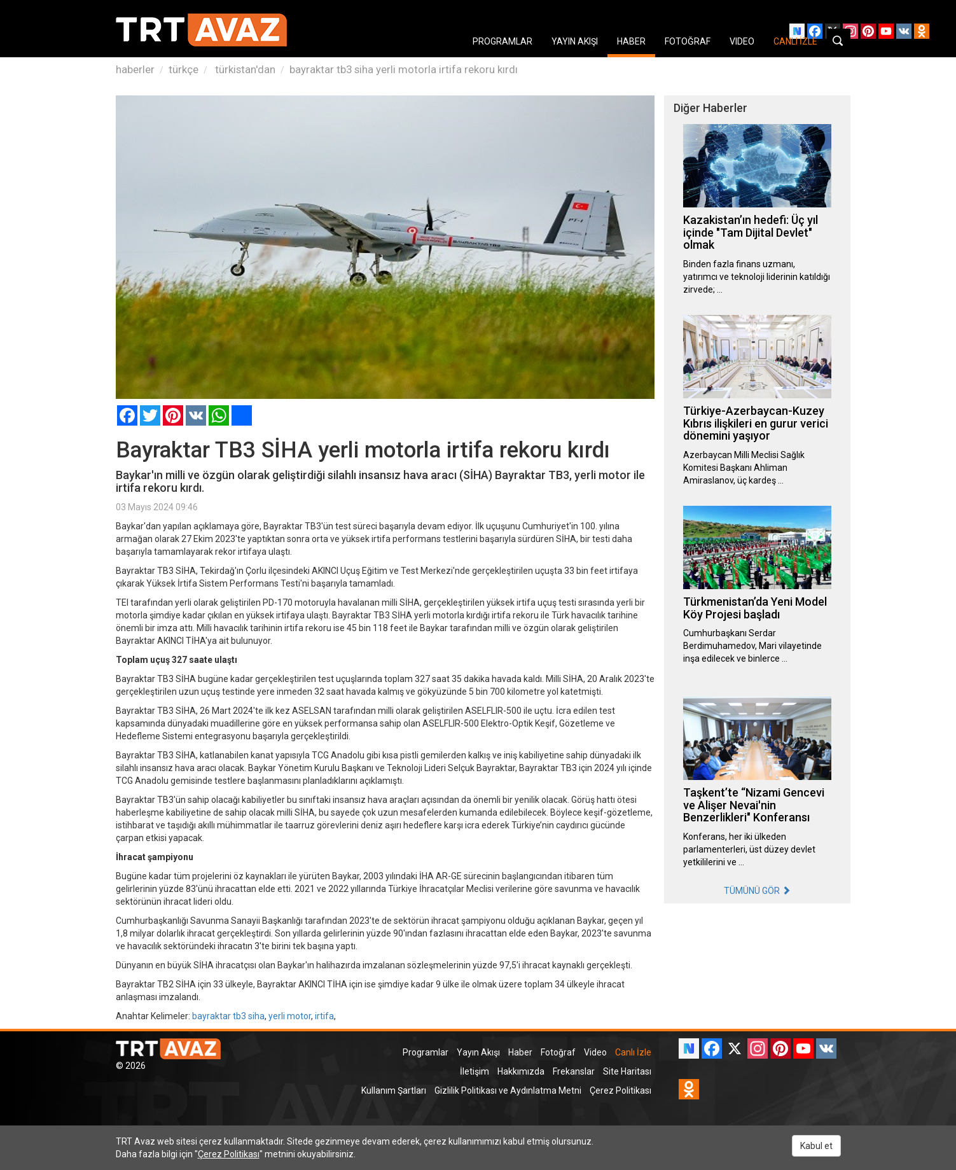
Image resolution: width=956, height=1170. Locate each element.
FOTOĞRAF (687, 41)
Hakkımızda (520, 1071)
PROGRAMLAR (502, 41)
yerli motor (289, 1016)
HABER (631, 41)
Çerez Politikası (620, 1090)
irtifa (324, 1016)
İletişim (474, 1071)
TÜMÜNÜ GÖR (757, 891)
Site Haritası (627, 1071)
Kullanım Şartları (393, 1090)
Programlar (425, 1052)
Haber (520, 1052)
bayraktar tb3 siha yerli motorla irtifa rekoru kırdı (403, 69)
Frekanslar (574, 1071)
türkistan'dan (243, 69)
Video (595, 1052)
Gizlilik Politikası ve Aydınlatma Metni (507, 1090)
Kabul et (816, 1146)
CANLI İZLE (795, 41)
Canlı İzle (633, 1052)
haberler (135, 69)
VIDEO (742, 41)
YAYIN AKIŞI (574, 41)
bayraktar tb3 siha (228, 1016)
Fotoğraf (558, 1052)
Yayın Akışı (478, 1052)
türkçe (183, 69)
